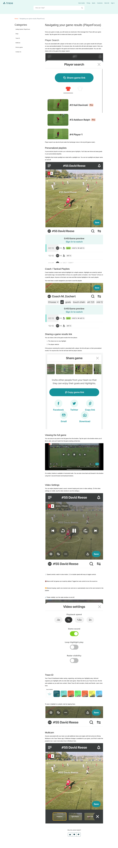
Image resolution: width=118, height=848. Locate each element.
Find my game (19, 47)
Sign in (112, 3)
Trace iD (18, 38)
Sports (93, 3)
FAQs (17, 33)
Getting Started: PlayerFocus (23, 29)
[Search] (82, 8)
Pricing (88, 3)
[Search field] (59, 8)
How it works (81, 3)
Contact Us (18, 51)
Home (16, 18)
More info (106, 3)
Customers (100, 3)
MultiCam (18, 42)
